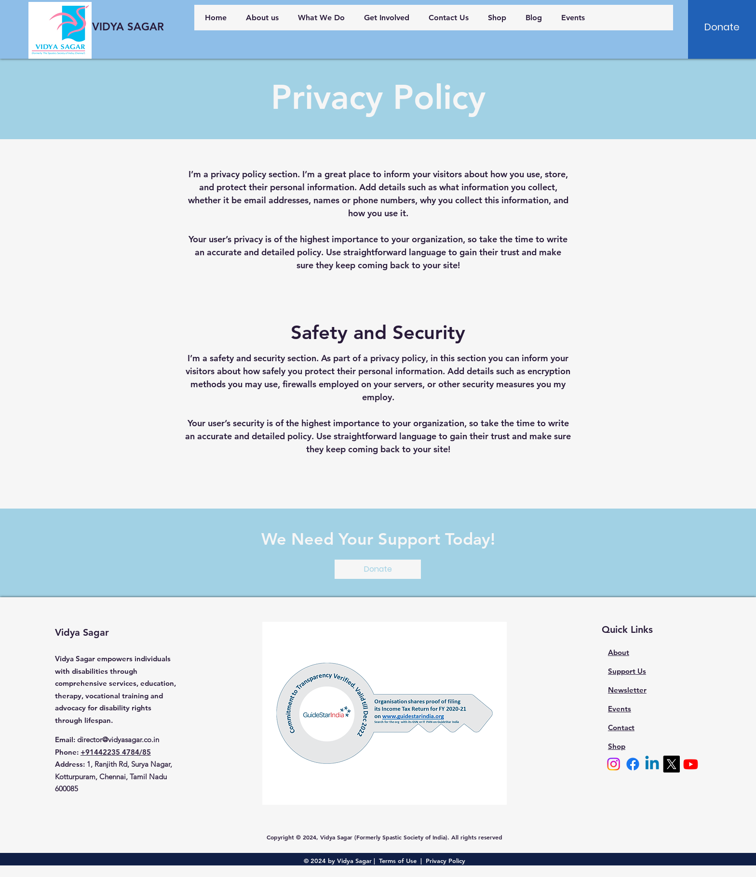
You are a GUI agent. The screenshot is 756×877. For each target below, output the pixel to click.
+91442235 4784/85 (116, 752)
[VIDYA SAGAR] (128, 27)
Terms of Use (398, 860)
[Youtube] (690, 764)
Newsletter (627, 689)
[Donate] (722, 27)
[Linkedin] (652, 764)
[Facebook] (632, 764)
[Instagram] (613, 764)
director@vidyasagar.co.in (118, 739)
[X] (671, 764)
